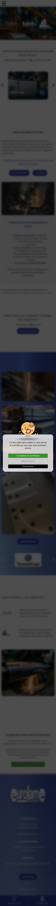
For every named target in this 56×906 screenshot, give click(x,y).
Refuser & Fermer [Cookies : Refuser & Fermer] (28, 461)
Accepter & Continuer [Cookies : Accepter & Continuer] (28, 455)
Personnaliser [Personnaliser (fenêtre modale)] (28, 466)
